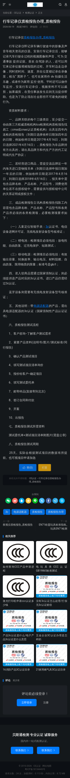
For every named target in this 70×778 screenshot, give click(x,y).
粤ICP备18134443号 (35, 769)
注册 (46, 702)
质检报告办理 (33, 37)
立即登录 (26, 702)
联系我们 (22, 750)
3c (47, 226)
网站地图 (46, 766)
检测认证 (29, 13)
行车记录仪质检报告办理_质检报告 (31, 21)
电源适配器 (41, 306)
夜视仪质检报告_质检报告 (18, 524)
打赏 (44, 467)
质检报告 (49, 37)
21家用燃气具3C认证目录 (51, 669)
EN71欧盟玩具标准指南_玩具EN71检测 (53, 526)
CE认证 (35, 4)
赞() (44, 26)
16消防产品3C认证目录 (16, 669)
